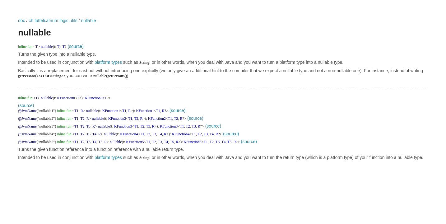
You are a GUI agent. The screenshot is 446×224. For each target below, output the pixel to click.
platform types (108, 62)
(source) (75, 46)
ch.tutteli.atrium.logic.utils (53, 20)
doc (21, 20)
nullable (88, 20)
